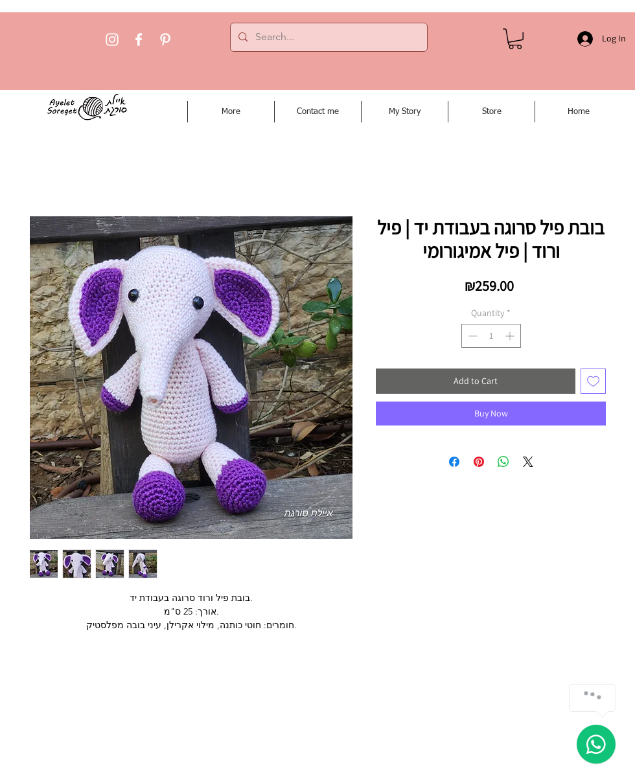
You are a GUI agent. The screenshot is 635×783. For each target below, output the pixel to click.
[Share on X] (528, 462)
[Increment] (511, 335)
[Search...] (327, 37)
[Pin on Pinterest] (479, 462)
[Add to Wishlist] (593, 381)
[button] (515, 38)
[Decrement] (471, 335)
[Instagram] (112, 39)
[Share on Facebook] (454, 462)
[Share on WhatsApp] (503, 462)
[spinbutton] (491, 335)
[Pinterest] (165, 39)
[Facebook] (138, 39)
